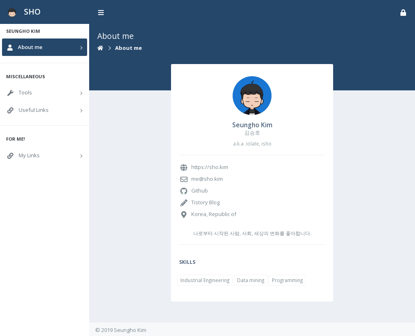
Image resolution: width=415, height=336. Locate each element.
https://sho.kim (209, 167)
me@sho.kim (207, 178)
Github (199, 190)
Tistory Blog (205, 202)
